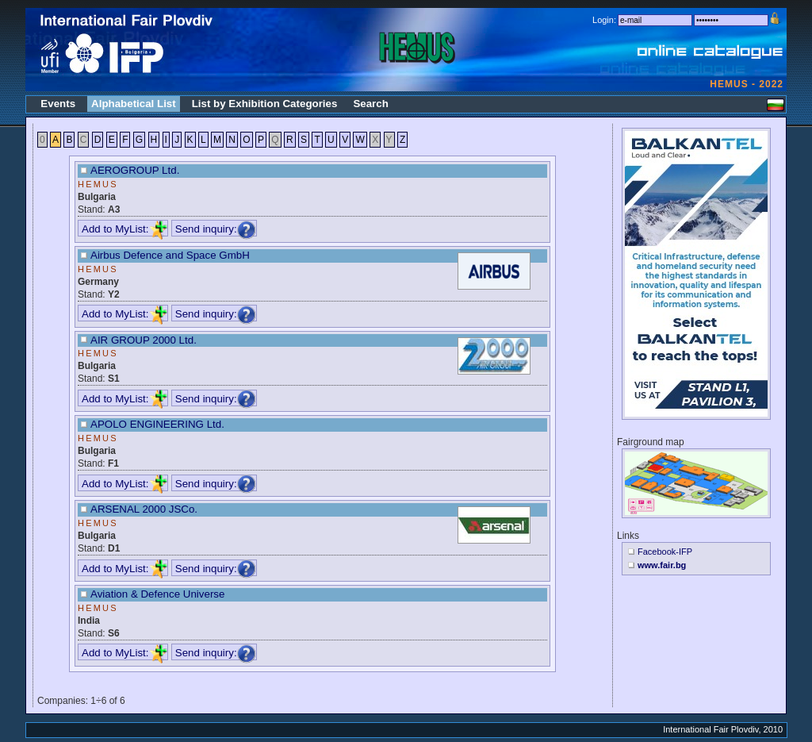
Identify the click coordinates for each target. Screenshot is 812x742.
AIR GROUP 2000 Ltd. (143, 340)
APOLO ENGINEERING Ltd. (157, 424)
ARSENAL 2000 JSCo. (143, 509)
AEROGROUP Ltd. (134, 170)
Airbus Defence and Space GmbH (170, 255)
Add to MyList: (124, 229)
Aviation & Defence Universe (157, 594)
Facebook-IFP (665, 551)
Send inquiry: (215, 229)
